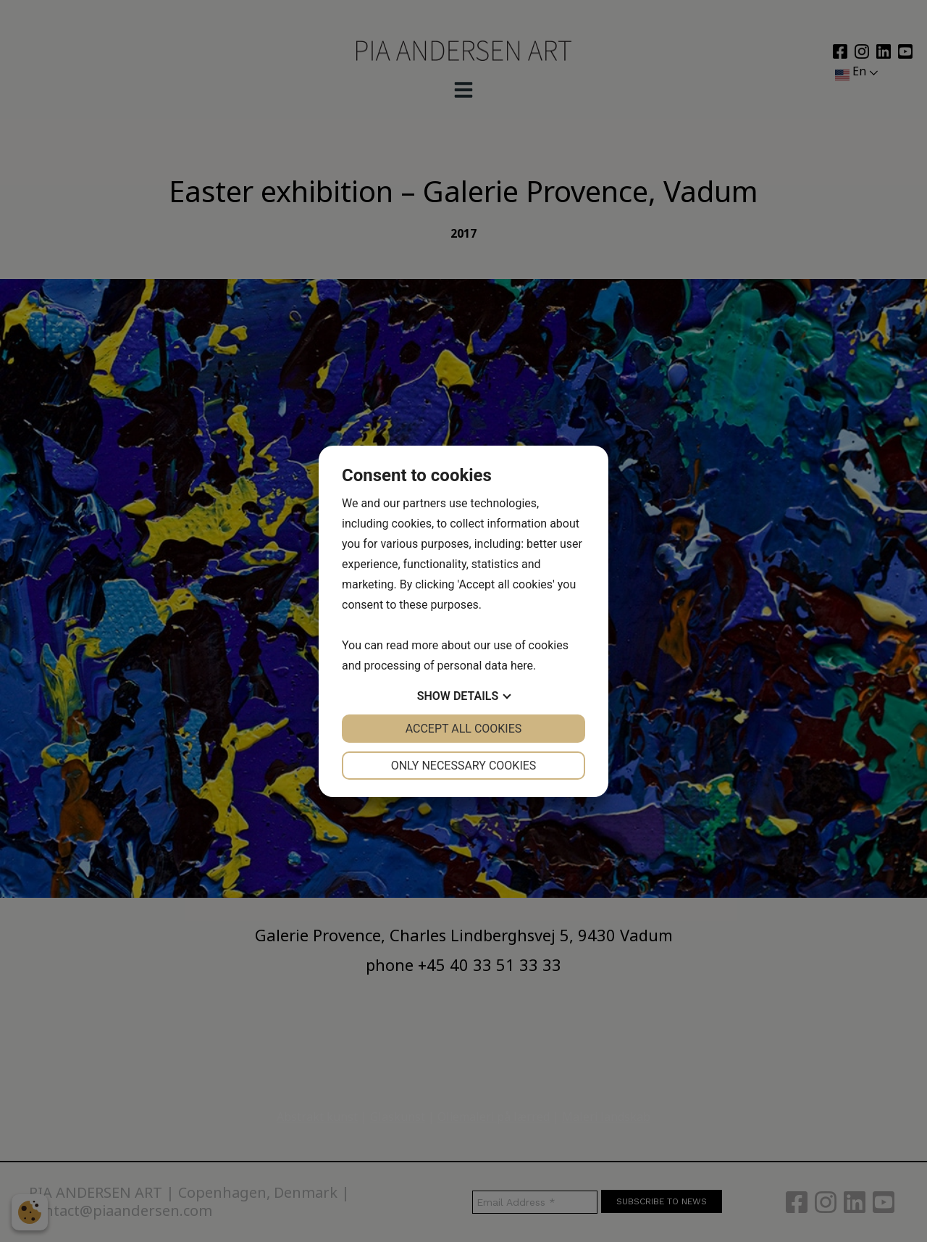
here (522, 665)
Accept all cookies (464, 728)
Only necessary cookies (464, 765)
